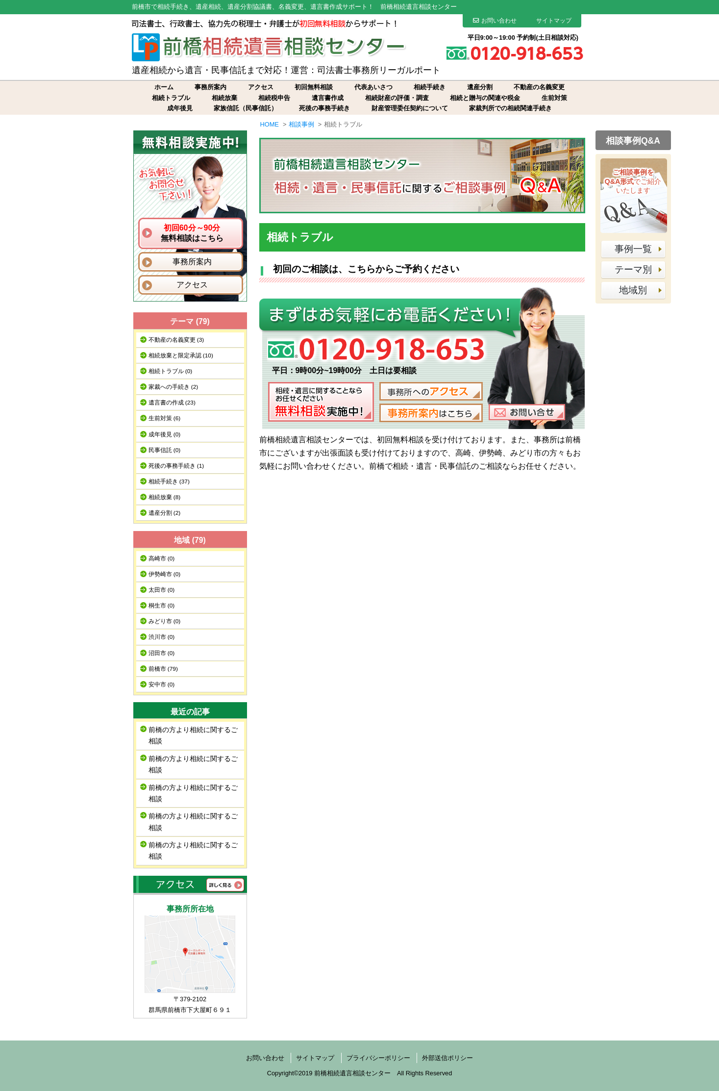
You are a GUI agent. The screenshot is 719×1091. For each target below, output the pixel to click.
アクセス (260, 87)
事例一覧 (633, 249)
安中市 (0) (162, 684)
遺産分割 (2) (165, 512)
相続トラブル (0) (171, 371)
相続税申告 (274, 97)
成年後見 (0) (165, 434)
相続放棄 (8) (165, 497)
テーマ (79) (189, 321)
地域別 (633, 290)
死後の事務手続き (324, 108)
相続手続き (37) (169, 481)
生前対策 (554, 97)
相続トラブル (171, 97)
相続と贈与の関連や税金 (485, 97)
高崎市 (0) (162, 558)
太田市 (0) (162, 589)
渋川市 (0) (162, 637)
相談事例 (301, 124)
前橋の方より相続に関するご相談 (193, 735)
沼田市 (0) (162, 653)
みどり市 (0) (165, 621)
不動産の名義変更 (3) (176, 339)
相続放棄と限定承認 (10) (181, 355)
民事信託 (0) (165, 450)
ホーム (164, 87)
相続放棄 (224, 97)
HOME (269, 124)
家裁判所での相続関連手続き (510, 108)
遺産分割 (480, 87)
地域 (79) (189, 540)
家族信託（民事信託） (245, 108)
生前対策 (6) (165, 418)
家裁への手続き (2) (173, 386)
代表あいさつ (373, 87)
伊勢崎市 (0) (165, 574)
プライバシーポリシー (378, 1058)
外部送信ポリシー (447, 1058)
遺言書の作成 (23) (172, 402)
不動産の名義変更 (539, 87)
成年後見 (180, 108)
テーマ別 (633, 269)
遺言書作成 (328, 97)
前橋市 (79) (163, 668)
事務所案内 (210, 87)
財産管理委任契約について (410, 108)
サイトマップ (553, 20)
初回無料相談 (314, 87)
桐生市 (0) (162, 605)
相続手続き (430, 87)
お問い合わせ (494, 20)
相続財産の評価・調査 (397, 97)
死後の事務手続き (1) (176, 465)
